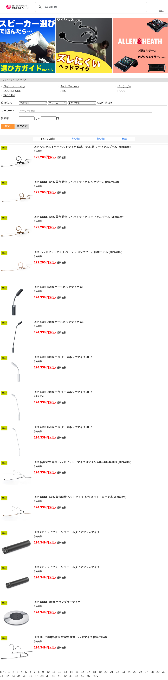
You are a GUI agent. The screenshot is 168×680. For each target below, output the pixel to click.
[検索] (90, 7)
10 (48, 671)
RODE (121, 90)
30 (163, 671)
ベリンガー (124, 86)
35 (24, 676)
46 (88, 676)
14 (71, 671)
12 (59, 671)
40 (53, 676)
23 (123, 671)
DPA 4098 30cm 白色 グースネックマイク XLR (63, 392)
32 (7, 676)
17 (88, 671)
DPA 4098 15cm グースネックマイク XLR (59, 287)
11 (53, 671)
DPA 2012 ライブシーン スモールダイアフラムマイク (67, 532)
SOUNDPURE (12, 90)
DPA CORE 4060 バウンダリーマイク (57, 602)
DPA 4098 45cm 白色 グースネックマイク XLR (63, 427)
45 (82, 676)
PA (16, 80)
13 (65, 671)
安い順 (76, 138)
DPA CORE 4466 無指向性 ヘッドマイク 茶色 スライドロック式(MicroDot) (80, 497)
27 (146, 671)
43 (71, 676)
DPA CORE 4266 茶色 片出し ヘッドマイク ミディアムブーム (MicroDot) (79, 216)
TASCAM (9, 95)
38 (42, 676)
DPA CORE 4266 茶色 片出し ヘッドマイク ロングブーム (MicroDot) (76, 182)
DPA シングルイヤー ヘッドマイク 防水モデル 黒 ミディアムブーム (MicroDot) (82, 146)
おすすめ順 (48, 138)
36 (30, 676)
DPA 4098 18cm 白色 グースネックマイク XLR (63, 357)
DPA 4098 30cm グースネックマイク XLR (59, 321)
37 (36, 676)
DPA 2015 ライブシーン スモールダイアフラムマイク (67, 567)
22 (117, 671)
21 (111, 671)
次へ (95, 676)
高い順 (100, 138)
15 (77, 671)
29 (157, 671)
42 (65, 676)
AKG (63, 90)
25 (134, 671)
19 (100, 671)
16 (82, 671)
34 (18, 676)
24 (129, 671)
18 (94, 671)
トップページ (6, 80)
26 (140, 671)
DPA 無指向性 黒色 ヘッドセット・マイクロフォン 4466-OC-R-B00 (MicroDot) (82, 462)
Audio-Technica (70, 86)
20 (105, 671)
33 (13, 676)
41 (59, 676)
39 (47, 676)
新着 (124, 138)
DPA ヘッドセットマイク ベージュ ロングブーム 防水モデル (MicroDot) (78, 252)
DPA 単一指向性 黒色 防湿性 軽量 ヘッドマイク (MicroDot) (70, 637)
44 (76, 676)
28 (152, 671)
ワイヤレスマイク (14, 86)
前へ (2, 671)
